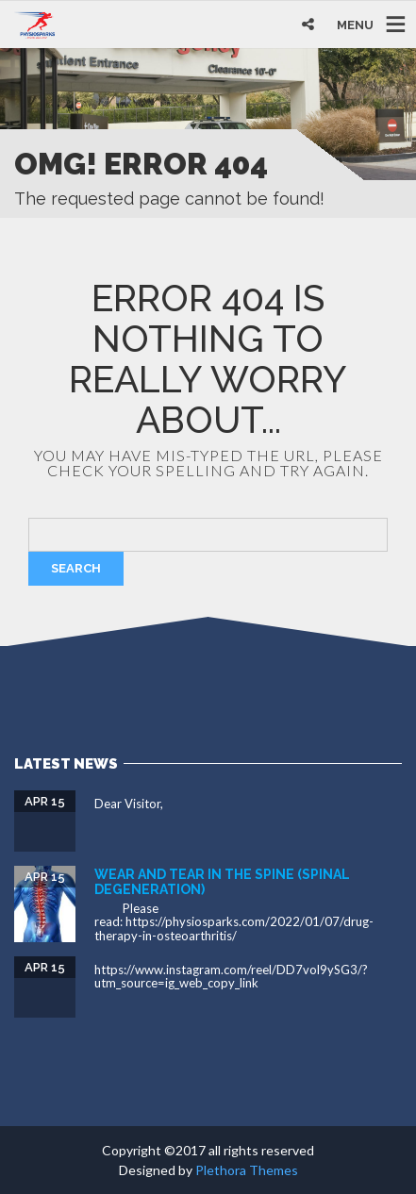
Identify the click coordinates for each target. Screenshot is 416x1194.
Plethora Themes (246, 1170)
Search (76, 568)
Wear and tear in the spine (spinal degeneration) (222, 881)
